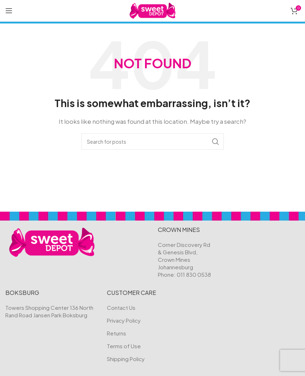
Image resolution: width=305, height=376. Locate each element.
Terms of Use (124, 346)
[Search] (152, 141)
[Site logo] (153, 9)
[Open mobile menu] (9, 11)
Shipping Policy (126, 358)
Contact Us (121, 307)
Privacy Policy (124, 320)
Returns (116, 333)
